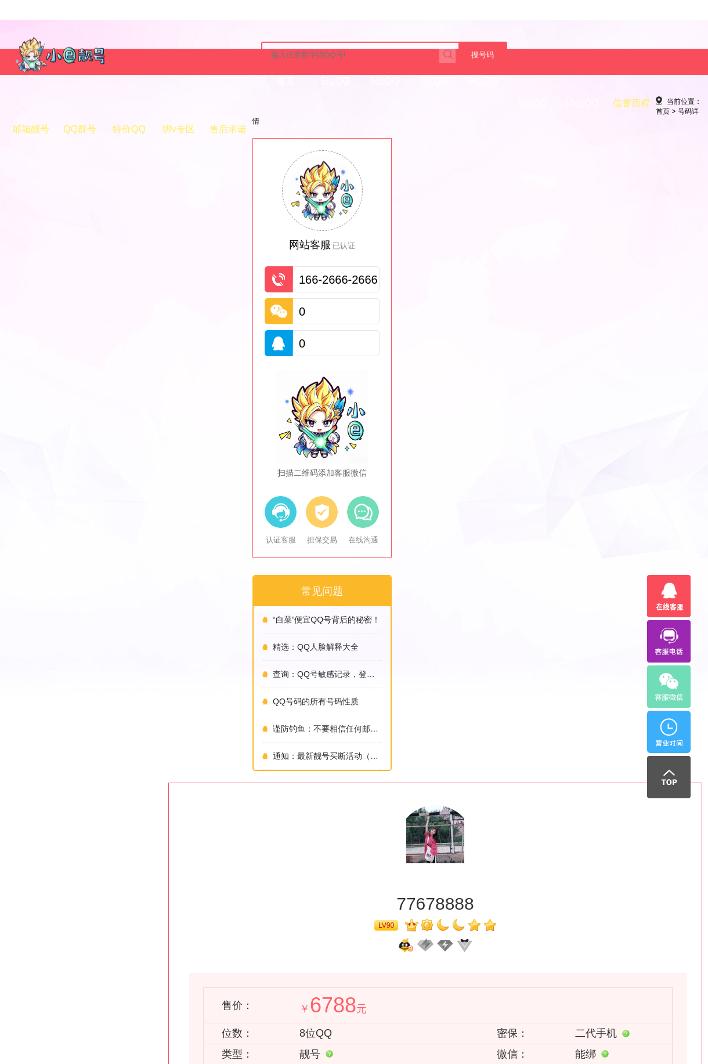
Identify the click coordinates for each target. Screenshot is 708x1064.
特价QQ (523, 103)
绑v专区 (573, 103)
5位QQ (80, 103)
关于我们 (156, 926)
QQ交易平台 (404, 947)
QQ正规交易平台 (288, 961)
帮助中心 (22, 926)
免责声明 (89, 926)
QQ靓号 (481, 947)
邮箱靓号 (425, 103)
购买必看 (154, 947)
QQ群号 (474, 103)
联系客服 (497, 535)
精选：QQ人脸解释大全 (69, 669)
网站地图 (87, 961)
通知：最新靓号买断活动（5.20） (80, 778)
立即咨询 (525, 991)
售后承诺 (622, 103)
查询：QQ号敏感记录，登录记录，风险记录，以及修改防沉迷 (80, 696)
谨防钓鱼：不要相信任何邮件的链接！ (80, 750)
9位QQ (277, 103)
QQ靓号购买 (358, 947)
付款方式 (20, 947)
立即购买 (373, 537)
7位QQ (178, 103)
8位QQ (228, 103)
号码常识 (20, 989)
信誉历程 (376, 103)
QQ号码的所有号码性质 (69, 723)
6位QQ (129, 103)
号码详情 (88, 143)
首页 (30, 103)
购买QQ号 (278, 947)
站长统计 (87, 975)
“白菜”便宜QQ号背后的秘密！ (79, 641)
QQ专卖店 (447, 947)
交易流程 (20, 961)
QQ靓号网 (317, 947)
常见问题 (20, 975)
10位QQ (326, 103)
